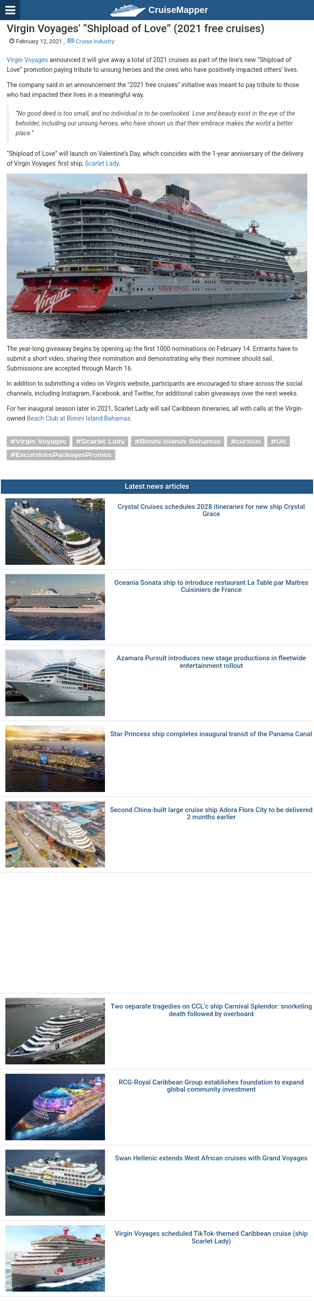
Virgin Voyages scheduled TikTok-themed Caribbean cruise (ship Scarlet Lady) (211, 1237)
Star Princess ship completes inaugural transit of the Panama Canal (211, 734)
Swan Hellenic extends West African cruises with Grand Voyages (211, 1158)
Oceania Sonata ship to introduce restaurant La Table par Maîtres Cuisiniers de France (211, 586)
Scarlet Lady (102, 163)
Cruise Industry (90, 41)
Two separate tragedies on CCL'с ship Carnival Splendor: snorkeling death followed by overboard (211, 1010)
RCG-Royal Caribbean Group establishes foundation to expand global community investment (211, 1086)
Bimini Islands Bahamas (180, 442)
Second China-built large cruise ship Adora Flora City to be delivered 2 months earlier (211, 813)
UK (281, 442)
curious (248, 442)
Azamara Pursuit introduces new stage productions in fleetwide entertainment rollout (211, 662)
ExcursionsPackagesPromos (64, 455)
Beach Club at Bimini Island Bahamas (78, 418)
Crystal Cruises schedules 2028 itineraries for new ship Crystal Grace (211, 510)
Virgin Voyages (27, 59)
